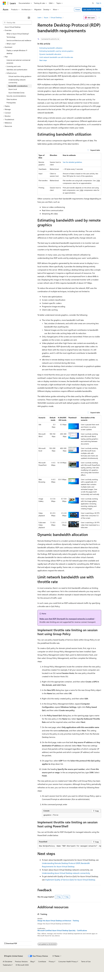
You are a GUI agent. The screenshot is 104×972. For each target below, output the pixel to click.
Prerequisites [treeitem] (11, 102)
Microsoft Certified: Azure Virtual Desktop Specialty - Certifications (62, 930)
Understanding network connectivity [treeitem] (17, 81)
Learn (39, 17)
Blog (32, 961)
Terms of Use (85, 961)
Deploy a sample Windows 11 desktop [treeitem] (17, 51)
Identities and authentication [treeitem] (17, 69)
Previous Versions (21, 961)
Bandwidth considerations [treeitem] (17, 86)
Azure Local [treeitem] (12, 89)
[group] (69, 846)
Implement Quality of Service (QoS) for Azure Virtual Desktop (70, 879)
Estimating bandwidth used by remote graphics (56, 51)
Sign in (98, 3)
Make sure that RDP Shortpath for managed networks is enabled (66, 618)
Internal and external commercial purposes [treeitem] (18, 61)
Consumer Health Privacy (67, 961)
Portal (77, 9)
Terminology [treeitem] (11, 37)
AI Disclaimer (7, 961)
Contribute (42, 961)
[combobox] (17, 22)
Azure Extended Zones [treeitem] (16, 92)
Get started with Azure (91, 9)
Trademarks (7, 965)
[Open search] (93, 3)
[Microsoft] (4, 3)
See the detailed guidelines (72, 162)
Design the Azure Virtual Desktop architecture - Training (58, 921)
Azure (46, 17)
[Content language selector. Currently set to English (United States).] (13, 956)
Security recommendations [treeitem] (16, 96)
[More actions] (99, 18)
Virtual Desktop (56, 17)
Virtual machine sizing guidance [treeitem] (19, 76)
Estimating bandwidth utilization (50, 48)
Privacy (51, 961)
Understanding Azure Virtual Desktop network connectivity (66, 873)
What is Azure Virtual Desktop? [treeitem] (18, 34)
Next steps (43, 60)
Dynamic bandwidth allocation (50, 54)
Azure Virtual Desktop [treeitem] (12, 27)
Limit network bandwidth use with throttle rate (56, 57)
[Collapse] (29, 18)
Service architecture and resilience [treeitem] (19, 40)
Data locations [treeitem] (12, 99)
